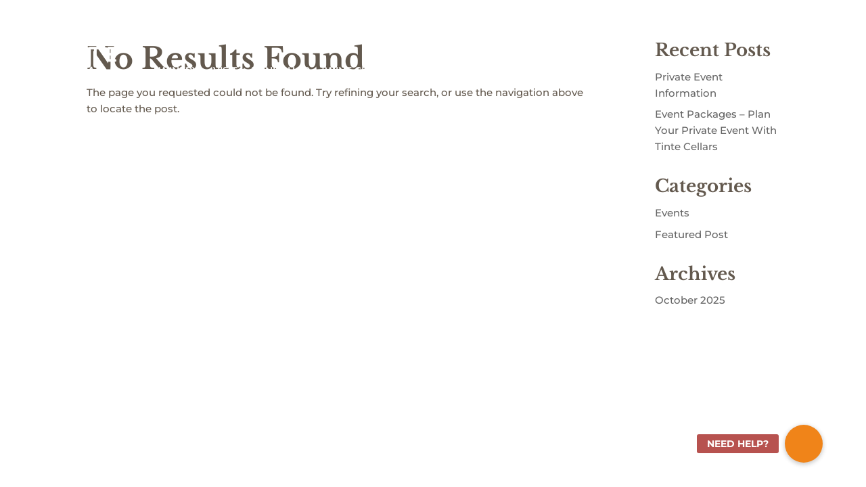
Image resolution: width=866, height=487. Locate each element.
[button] (804, 444)
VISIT (225, 70)
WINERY (178, 70)
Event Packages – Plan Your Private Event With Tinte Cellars (716, 130)
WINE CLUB (353, 70)
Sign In (734, 27)
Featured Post (691, 234)
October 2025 (690, 300)
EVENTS (555, 70)
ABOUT (414, 70)
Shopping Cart (793, 27)
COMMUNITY (477, 70)
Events (672, 212)
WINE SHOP (281, 70)
